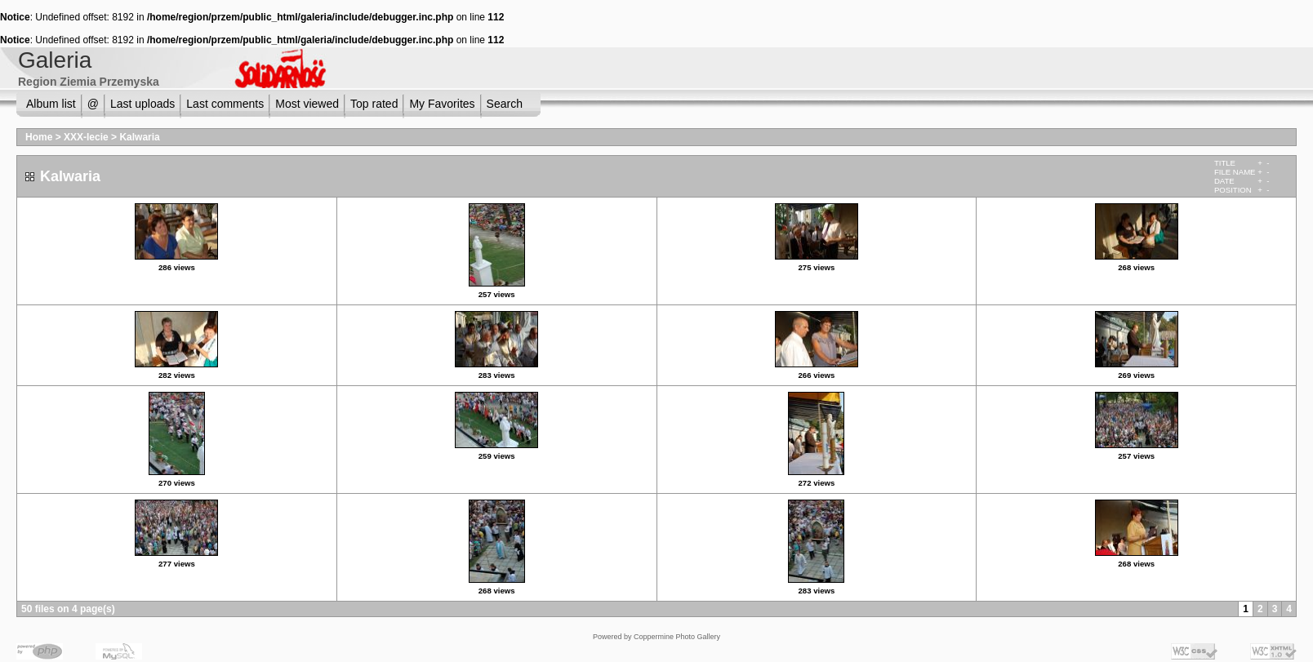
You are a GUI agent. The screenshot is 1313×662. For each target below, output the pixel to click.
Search (505, 103)
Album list (51, 103)
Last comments (225, 103)
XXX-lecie (86, 137)
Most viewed (307, 103)
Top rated (374, 103)
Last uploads (142, 103)
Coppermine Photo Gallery (677, 637)
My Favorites (441, 103)
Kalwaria (139, 137)
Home (38, 137)
